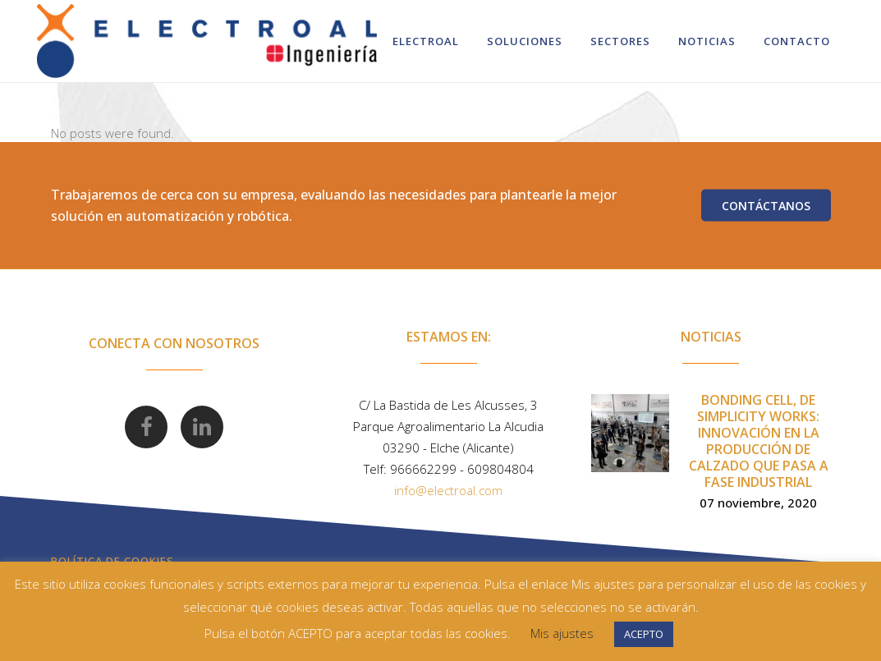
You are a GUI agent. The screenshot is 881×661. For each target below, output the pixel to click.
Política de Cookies (112, 560)
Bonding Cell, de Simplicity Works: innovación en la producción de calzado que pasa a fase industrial (758, 441)
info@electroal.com (448, 490)
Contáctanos (766, 205)
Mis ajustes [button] (562, 633)
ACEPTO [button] (643, 634)
